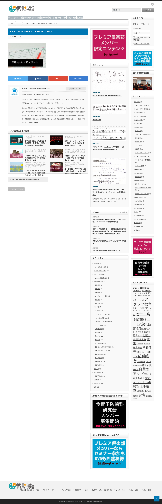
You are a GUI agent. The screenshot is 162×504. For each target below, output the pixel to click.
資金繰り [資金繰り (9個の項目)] (139, 378)
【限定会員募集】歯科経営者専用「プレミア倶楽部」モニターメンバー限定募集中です (109, 221)
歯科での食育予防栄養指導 (35, 165)
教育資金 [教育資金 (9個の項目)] (137, 347)
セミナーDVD (120, 490)
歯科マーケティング (73, 152)
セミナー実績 (35, 18)
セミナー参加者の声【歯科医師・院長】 (107, 96)
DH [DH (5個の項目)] (136, 288)
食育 (64, 18)
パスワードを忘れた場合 (141, 43)
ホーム (10, 18)
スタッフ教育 (53, 18)
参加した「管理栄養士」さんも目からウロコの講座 (109, 242)
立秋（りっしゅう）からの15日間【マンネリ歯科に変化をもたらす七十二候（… (74, 143)
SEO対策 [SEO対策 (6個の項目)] (143, 288)
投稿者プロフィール (76, 89)
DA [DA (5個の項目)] (134, 288)
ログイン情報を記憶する (142, 37)
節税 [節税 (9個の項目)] (144, 365)
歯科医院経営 (71, 138)
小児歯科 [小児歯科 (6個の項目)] (147, 344)
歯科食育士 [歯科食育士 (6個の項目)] (141, 362)
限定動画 (97, 299)
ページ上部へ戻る (156, 498)
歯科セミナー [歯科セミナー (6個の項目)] (141, 352)
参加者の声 (27, 18)
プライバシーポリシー (50, 490)
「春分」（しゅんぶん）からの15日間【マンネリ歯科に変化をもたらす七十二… (35, 158)
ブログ (74, 136)
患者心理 (74, 151)
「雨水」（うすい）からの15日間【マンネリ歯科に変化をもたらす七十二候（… (35, 173)
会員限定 (80, 18)
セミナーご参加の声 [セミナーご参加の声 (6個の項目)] (140, 308)
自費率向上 (68, 166)
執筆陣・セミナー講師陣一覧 (102, 490)
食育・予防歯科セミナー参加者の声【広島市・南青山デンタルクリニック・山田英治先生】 (109, 192)
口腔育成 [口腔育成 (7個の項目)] (139, 332)
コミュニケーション (78, 163)
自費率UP (44, 18)
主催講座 (97, 285)
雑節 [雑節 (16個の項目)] (136, 386)
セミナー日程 (18, 18)
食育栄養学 (98, 365)
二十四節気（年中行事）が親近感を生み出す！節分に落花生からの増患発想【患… (75, 171)
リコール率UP (99, 325)
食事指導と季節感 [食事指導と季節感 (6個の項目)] (143, 391)
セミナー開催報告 (100, 278)
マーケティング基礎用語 (102, 321)
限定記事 (83, 152)
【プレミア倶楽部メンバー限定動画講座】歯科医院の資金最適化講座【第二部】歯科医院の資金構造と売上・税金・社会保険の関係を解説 (109, 231)
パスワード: (136, 33)
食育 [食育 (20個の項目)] (142, 395)
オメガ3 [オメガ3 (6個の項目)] (144, 296)
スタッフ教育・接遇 (100, 267)
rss (152, 4)
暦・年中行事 (36, 151)
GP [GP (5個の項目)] (138, 288)
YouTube (96, 263)
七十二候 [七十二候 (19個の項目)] (142, 314)
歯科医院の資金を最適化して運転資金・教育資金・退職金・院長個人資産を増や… (35, 143)
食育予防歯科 (99, 376)
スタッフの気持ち (100, 318)
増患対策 (97, 336)
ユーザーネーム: (138, 28)
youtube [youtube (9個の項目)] (137, 290)
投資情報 (96, 379)
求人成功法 (98, 358)
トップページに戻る (16, 189)
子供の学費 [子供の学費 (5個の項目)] (139, 343)
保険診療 (97, 332)
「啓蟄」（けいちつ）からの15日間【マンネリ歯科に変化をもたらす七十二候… (75, 158)
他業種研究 (98, 329)
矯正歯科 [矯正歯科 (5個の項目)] (139, 365)
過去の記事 (123, 212)
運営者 (24, 88)
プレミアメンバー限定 (101, 296)
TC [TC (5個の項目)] (148, 288)
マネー (60, 18)
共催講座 (97, 289)
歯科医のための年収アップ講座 (79, 501)
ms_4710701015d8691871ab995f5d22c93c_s (26, 179)
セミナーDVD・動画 (100, 270)
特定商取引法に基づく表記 (29, 490)
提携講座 (30, 138)
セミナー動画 (71, 18)
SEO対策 (97, 310)
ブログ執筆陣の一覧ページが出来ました (106, 250)
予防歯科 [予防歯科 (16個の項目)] (139, 319)
